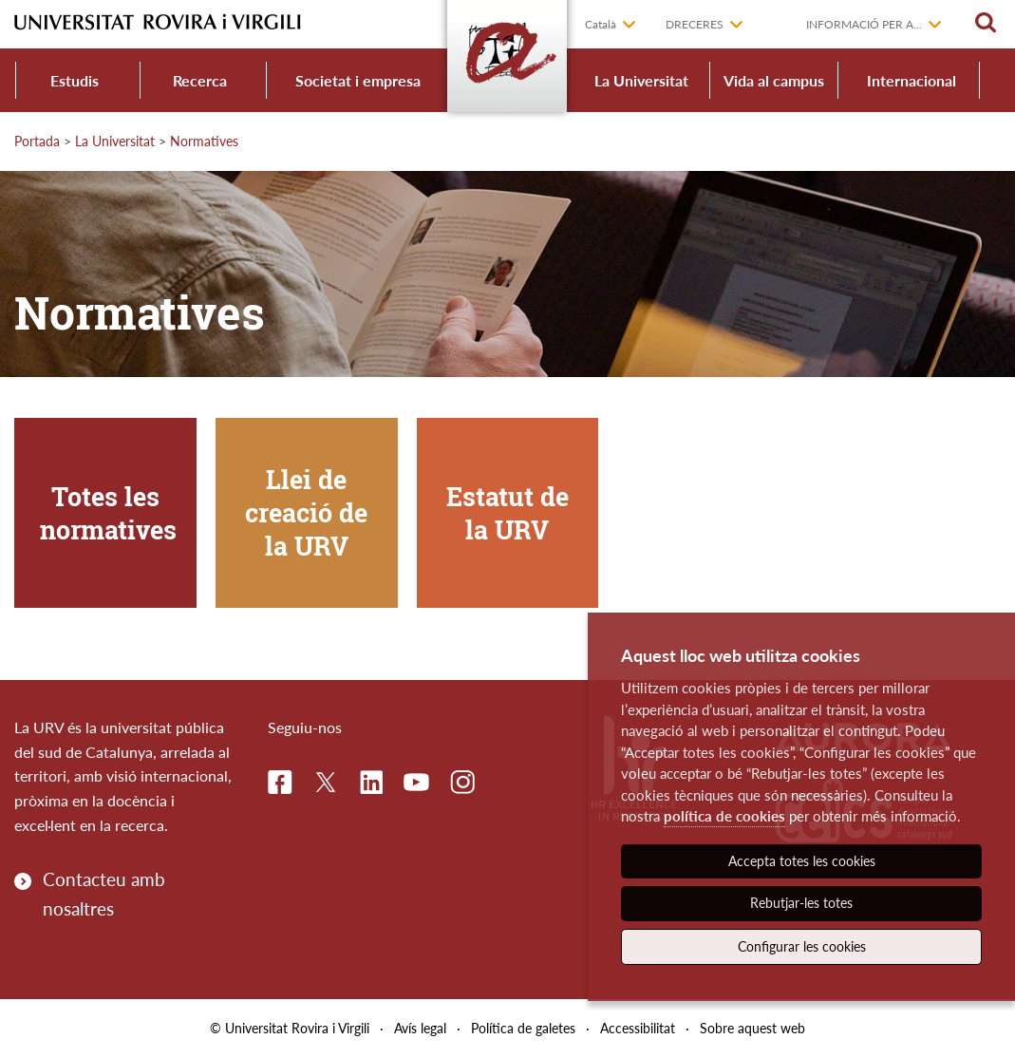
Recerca (200, 80)
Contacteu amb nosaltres (104, 893)
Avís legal (420, 1028)
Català (600, 24)
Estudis (74, 80)
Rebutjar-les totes (801, 903)
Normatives (204, 141)
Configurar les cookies (802, 946)
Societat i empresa (358, 80)
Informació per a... (864, 24)
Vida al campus (774, 80)
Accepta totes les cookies (801, 861)
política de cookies (724, 815)
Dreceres (695, 24)
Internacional (911, 80)
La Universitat (641, 80)
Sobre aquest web (752, 1028)
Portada (37, 141)
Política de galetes (523, 1028)
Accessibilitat (637, 1028)
